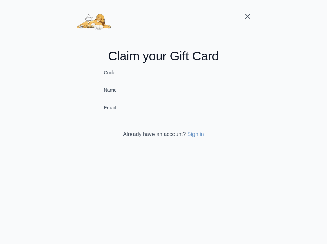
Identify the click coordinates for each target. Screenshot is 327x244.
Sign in (195, 134)
